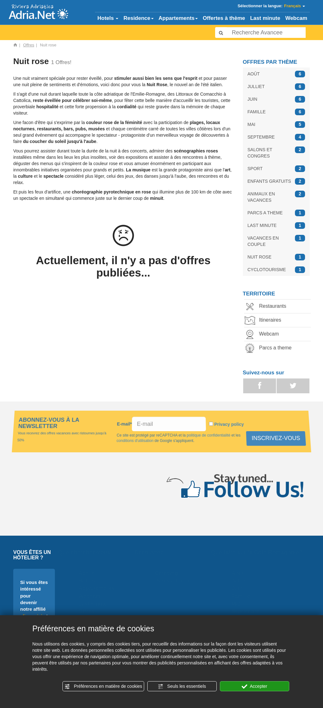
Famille (242, 596)
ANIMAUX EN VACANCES (276, 197)
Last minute (265, 18)
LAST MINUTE (276, 225)
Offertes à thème (224, 18)
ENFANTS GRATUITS (276, 181)
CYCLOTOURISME (276, 269)
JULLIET (276, 86)
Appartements (178, 18)
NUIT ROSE (276, 257)
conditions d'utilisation (135, 440)
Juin (238, 588)
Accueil (89, 573)
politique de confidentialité (209, 435)
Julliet (241, 581)
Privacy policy (229, 424)
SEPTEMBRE (276, 137)
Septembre (247, 611)
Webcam (296, 18)
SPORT (276, 168)
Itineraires (265, 320)
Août (239, 573)
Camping (168, 573)
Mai (237, 604)
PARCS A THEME (276, 213)
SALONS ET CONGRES (276, 152)
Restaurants (268, 306)
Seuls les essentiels (182, 686)
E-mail (124, 423)
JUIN (276, 99)
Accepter (254, 686)
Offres (28, 45)
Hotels (108, 18)
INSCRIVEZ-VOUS (276, 438)
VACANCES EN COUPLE (276, 241)
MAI (276, 124)
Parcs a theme (271, 348)
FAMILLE (276, 112)
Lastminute (94, 604)
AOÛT (276, 74)
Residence (138, 18)
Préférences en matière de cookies (103, 686)
